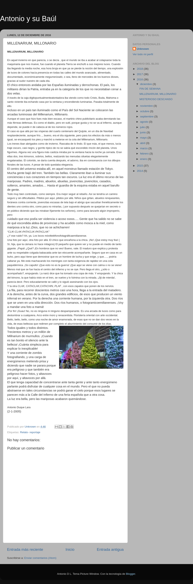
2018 (140, 68)
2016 (140, 79)
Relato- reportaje (30, 432)
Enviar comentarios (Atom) (40, 557)
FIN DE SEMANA (150, 88)
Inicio (70, 549)
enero (144, 158)
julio (143, 127)
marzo (144, 148)
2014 (140, 170)
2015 (140, 165)
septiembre (147, 116)
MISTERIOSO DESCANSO (156, 99)
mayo (144, 137)
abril (143, 143)
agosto (144, 121)
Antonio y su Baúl (28, 18)
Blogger (130, 573)
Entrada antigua (110, 549)
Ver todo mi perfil (143, 54)
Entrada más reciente (25, 549)
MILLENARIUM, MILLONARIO (158, 93)
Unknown (143, 48)
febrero (145, 153)
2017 (140, 74)
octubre (145, 111)
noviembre (147, 105)
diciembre (146, 84)
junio (143, 132)
